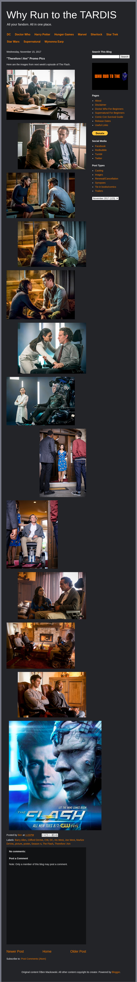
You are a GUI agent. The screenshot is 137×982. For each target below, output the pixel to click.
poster (27, 843)
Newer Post (15, 951)
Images (99, 174)
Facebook (100, 146)
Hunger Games (64, 34)
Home (47, 951)
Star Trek (112, 34)
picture (18, 843)
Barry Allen (20, 840)
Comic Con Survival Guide (109, 117)
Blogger (116, 972)
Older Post (78, 951)
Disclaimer (100, 104)
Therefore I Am (63, 843)
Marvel (82, 34)
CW (46, 840)
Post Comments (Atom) (33, 958)
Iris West (59, 840)
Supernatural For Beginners (109, 112)
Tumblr (98, 154)
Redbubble (101, 150)
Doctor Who (22, 34)
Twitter (98, 158)
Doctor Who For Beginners (109, 109)
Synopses (100, 182)
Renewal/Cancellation (106, 178)
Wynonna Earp (54, 41)
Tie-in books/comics (105, 186)
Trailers (99, 191)
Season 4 (36, 843)
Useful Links (101, 125)
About (98, 100)
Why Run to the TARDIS (61, 15)
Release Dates (103, 121)
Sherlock (96, 34)
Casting (99, 170)
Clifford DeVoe (35, 840)
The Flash (48, 843)
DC (9, 34)
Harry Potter (42, 34)
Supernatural (32, 41)
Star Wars (13, 41)
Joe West (70, 840)
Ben (20, 835)
